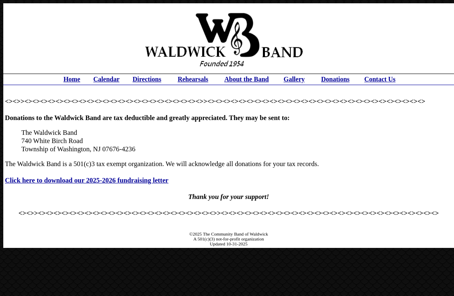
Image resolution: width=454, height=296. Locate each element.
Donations (335, 79)
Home (72, 79)
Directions (146, 79)
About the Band (246, 79)
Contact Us (379, 79)
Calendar (107, 79)
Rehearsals (193, 79)
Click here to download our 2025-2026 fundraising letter (87, 180)
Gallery (294, 79)
